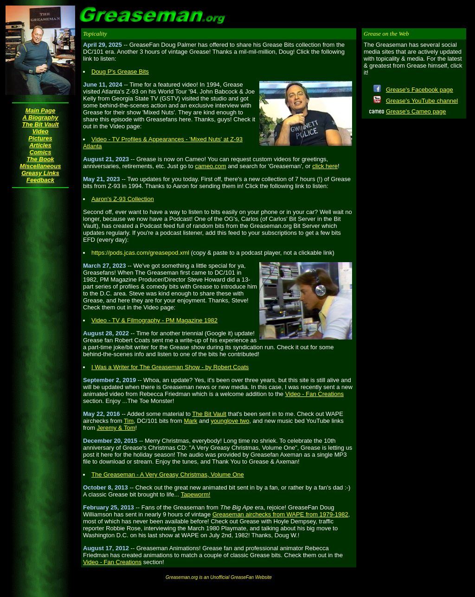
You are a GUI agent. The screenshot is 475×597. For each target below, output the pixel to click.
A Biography (40, 117)
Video (40, 131)
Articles (40, 145)
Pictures (40, 138)
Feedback (40, 179)
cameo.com (210, 166)
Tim (129, 420)
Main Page (40, 110)
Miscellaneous (40, 166)
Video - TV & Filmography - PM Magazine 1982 (154, 320)
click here (325, 166)
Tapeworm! (196, 494)
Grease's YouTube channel (422, 100)
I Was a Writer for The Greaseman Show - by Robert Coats (170, 367)
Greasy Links (40, 173)
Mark (190, 420)
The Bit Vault (40, 124)
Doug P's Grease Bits (120, 71)
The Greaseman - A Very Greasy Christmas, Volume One (167, 474)
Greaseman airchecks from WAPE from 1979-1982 (280, 514)
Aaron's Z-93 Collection (122, 198)
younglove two (230, 420)
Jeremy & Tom (116, 427)
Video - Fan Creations (314, 393)
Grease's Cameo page (416, 111)
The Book (40, 159)
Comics (40, 152)
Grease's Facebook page (419, 89)
